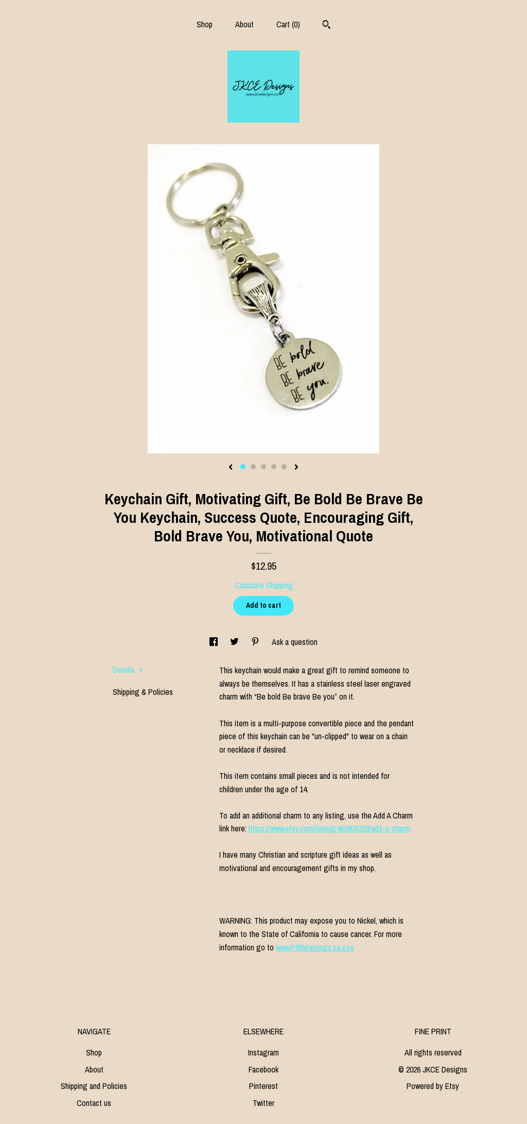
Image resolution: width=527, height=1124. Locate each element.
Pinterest (263, 1086)
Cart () (288, 24)
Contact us (94, 1103)
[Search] (326, 25)
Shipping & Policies (143, 691)
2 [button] (253, 466)
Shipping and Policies (94, 1086)
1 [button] (242, 466)
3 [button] (263, 466)
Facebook (263, 1069)
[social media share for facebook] (214, 642)
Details (128, 669)
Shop (205, 24)
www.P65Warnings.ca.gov (315, 947)
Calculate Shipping (264, 585)
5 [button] (284, 466)
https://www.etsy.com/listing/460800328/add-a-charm (329, 828)
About (244, 24)
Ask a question (295, 642)
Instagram (263, 1052)
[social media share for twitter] (235, 642)
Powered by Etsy (433, 1086)
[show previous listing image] (230, 467)
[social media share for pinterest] (256, 642)
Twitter (263, 1103)
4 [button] (273, 466)
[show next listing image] (296, 467)
